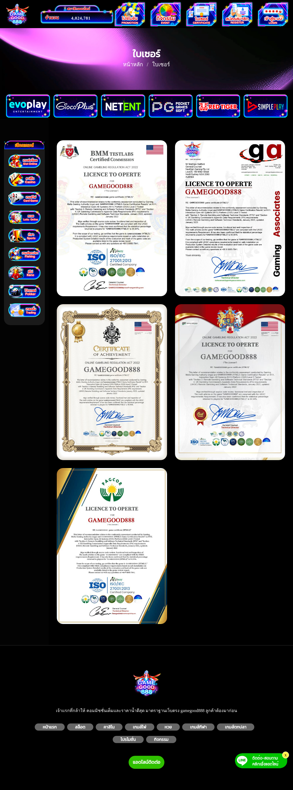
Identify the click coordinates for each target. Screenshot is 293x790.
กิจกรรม (161, 739)
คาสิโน (109, 727)
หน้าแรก (50, 727)
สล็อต (80, 727)
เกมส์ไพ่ (139, 727)
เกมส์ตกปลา (235, 727)
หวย (168, 727)
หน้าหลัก (133, 64)
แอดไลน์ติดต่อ (146, 762)
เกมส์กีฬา (198, 727)
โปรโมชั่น (128, 739)
